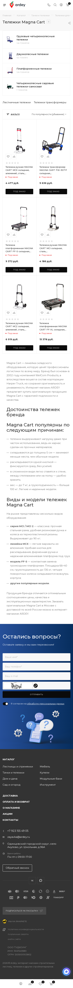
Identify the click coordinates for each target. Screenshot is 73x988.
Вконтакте (32, 880)
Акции (7, 813)
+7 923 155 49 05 (17, 831)
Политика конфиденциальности (26, 929)
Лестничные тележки (17, 102)
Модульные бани (51, 778)
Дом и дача (10, 778)
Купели (44, 772)
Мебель (45, 766)
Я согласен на (37, 703)
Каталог (9, 759)
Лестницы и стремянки (18, 766)
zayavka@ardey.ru (18, 836)
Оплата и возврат (16, 801)
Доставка (10, 795)
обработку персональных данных (45, 703)
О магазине (11, 807)
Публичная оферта (18, 934)
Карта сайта (14, 939)
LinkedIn (40, 880)
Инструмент (48, 784)
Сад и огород (11, 784)
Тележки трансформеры (50, 102)
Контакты (10, 819)
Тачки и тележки (13, 772)
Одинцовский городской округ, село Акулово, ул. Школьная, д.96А (31, 845)
